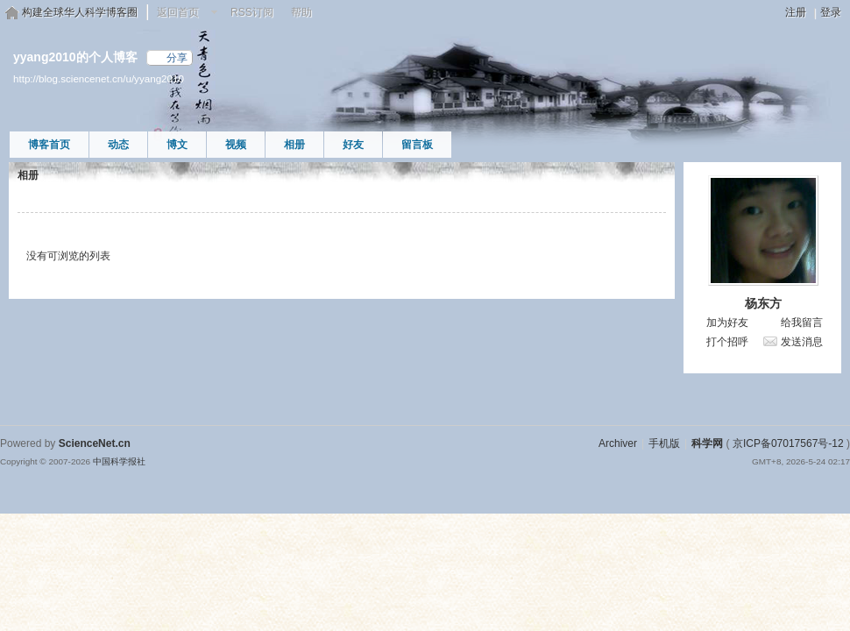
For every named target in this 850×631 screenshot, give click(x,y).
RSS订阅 (251, 12)
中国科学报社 (119, 461)
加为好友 (727, 322)
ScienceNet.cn (95, 443)
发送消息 (802, 342)
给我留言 (802, 322)
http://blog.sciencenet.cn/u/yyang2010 (98, 78)
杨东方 (763, 303)
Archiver (618, 443)
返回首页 (178, 12)
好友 (353, 144)
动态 (118, 144)
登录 (830, 12)
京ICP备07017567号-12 (788, 443)
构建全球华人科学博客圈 (80, 12)
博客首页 (49, 144)
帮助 (301, 12)
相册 (294, 144)
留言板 (417, 144)
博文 (177, 144)
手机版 (664, 443)
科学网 (707, 443)
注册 (795, 12)
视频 (235, 144)
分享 (177, 58)
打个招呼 (727, 342)
